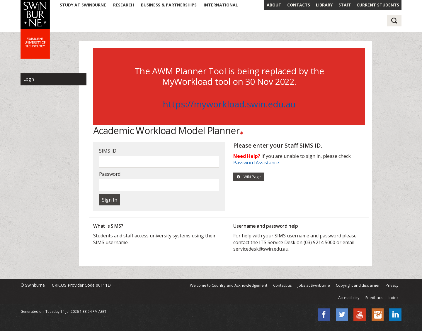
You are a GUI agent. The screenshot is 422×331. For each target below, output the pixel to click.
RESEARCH (123, 5)
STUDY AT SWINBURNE (83, 5)
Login (28, 79)
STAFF (344, 5)
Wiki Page (249, 176)
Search (394, 20)
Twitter (342, 314)
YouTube (359, 314)
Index (394, 297)
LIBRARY (324, 5)
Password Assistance (256, 162)
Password (109, 174)
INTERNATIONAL (221, 5)
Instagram (377, 314)
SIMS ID (107, 151)
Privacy (392, 285)
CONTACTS (298, 5)
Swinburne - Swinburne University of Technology (35, 29)
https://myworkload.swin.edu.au (229, 104)
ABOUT (274, 5)
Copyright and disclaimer (358, 285)
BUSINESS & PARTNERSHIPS (169, 5)
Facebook (324, 314)
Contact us (282, 285)
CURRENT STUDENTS (378, 5)
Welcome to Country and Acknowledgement (228, 285)
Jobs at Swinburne (314, 285)
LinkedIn (395, 314)
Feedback (374, 297)
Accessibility (349, 297)
